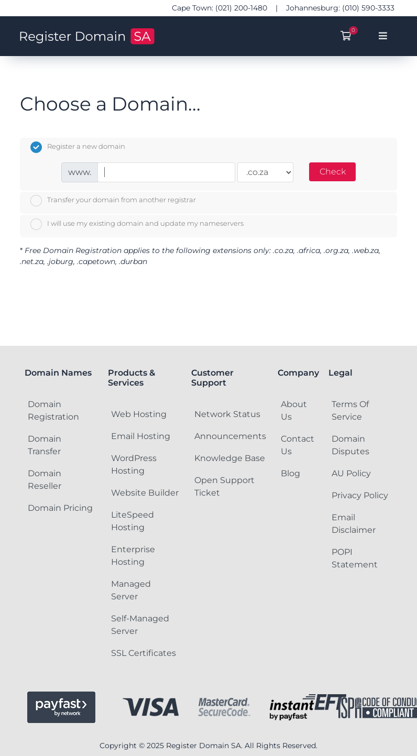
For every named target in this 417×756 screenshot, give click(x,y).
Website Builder (145, 493)
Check (333, 172)
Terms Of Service (350, 410)
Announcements (230, 436)
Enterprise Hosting (133, 555)
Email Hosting (140, 436)
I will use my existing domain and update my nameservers (137, 224)
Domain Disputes (350, 445)
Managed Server (131, 590)
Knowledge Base (229, 458)
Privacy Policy (360, 495)
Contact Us (297, 445)
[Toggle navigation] (383, 36)
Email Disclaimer (354, 523)
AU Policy (351, 473)
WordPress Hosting (134, 464)
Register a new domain (77, 147)
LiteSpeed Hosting (132, 521)
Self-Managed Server (140, 624)
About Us (294, 410)
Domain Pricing (60, 508)
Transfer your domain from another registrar (113, 200)
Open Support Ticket (224, 486)
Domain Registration (53, 410)
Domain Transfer (44, 445)
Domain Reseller (44, 479)
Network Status (227, 414)
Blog (290, 473)
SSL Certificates (143, 653)
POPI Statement (355, 558)
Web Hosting (139, 414)
